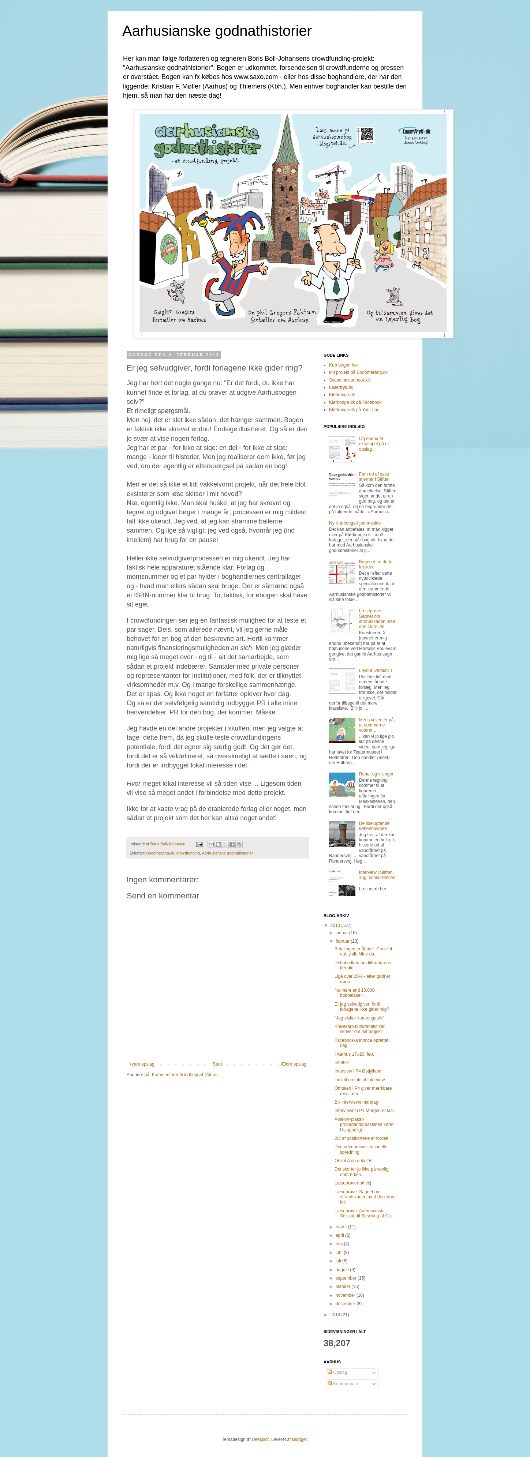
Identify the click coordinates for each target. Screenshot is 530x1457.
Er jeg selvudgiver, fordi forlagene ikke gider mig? (362, 1007)
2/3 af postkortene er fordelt (361, 1138)
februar (343, 941)
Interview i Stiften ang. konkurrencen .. (377, 878)
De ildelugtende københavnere (374, 826)
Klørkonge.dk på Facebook (355, 402)
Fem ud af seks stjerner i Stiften (374, 477)
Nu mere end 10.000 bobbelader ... (354, 993)
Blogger (299, 1439)
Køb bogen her (343, 365)
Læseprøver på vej (353, 1183)
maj (340, 1243)
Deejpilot (260, 1439)
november (346, 1295)
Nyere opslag (141, 1064)
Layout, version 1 (375, 670)
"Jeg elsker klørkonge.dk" (359, 1018)
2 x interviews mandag (356, 1102)
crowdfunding (188, 853)
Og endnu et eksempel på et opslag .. (374, 444)
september (347, 1278)
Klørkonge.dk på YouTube (354, 409)
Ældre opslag (293, 1064)
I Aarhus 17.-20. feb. (354, 1054)
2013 (336, 925)
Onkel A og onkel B (353, 1160)
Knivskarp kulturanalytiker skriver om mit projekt (360, 1029)
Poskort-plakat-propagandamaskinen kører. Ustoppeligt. (365, 1125)
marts (342, 1226)
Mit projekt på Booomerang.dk (358, 372)
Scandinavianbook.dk (350, 380)
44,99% (342, 1062)
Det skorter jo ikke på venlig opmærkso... (361, 1172)
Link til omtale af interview (360, 1079)
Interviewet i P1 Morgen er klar (364, 1110)
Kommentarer (344, 1383)
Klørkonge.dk (342, 394)
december (346, 1303)
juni (340, 1252)
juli (339, 1260)
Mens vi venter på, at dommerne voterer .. (377, 725)
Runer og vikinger (376, 774)
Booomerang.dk (160, 853)
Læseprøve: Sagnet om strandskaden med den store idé (377, 618)
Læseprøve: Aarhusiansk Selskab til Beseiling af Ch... (365, 1213)
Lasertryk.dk (341, 387)
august (343, 1269)
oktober (343, 1286)
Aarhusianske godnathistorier (217, 31)
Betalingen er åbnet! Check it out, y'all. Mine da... (363, 951)
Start (217, 1064)
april (340, 1235)
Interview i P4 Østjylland (358, 1071)
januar (342, 932)
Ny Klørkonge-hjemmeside (355, 523)
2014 (336, 1314)
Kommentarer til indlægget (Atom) (185, 1074)
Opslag (337, 1372)
